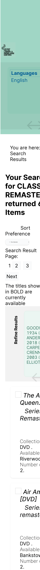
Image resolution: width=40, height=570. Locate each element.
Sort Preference (17, 231)
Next (11, 276)
